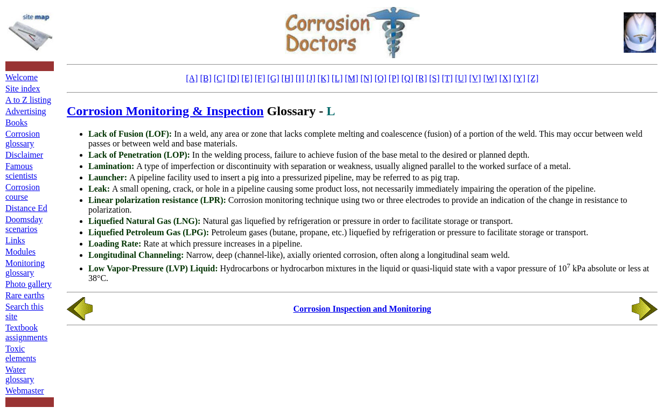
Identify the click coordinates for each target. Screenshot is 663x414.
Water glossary (19, 374)
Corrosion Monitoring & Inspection (165, 111)
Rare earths (24, 295)
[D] (233, 78)
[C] (219, 78)
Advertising (25, 111)
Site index (22, 88)
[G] (273, 78)
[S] (434, 78)
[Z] (532, 78)
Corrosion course (22, 192)
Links (15, 240)
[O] (380, 78)
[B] (205, 78)
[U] (461, 78)
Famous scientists (21, 171)
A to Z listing (28, 99)
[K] (324, 78)
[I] (300, 78)
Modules (20, 251)
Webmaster (24, 390)
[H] (288, 78)
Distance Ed (26, 208)
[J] (311, 78)
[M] (351, 78)
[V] (475, 78)
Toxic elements (20, 353)
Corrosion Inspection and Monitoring (362, 308)
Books (16, 122)
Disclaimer (24, 154)
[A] (192, 78)
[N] (366, 78)
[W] (490, 78)
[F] (260, 78)
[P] (394, 78)
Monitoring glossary (25, 267)
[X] (505, 78)
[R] (421, 78)
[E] (246, 78)
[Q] (407, 78)
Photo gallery (28, 284)
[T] (447, 78)
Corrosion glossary (22, 138)
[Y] (519, 78)
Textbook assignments (26, 332)
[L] (337, 78)
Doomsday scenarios (24, 224)
